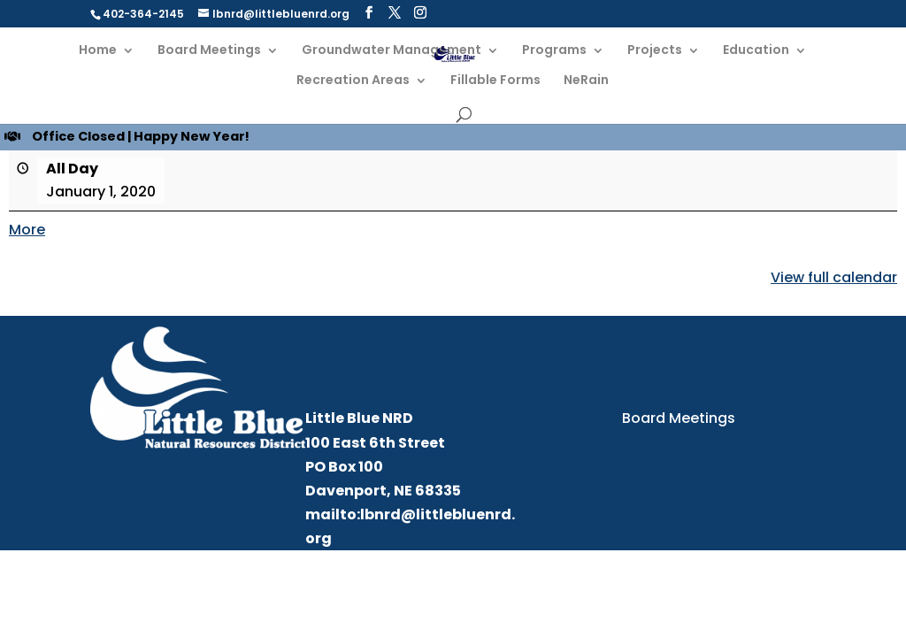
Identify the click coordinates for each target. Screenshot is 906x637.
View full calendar (834, 277)
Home (98, 50)
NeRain (586, 80)
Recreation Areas (353, 80)
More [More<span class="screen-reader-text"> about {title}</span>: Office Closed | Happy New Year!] (27, 229)
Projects (654, 50)
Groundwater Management (391, 50)
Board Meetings (209, 50)
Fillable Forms (495, 80)
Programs (554, 50)
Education (756, 50)
